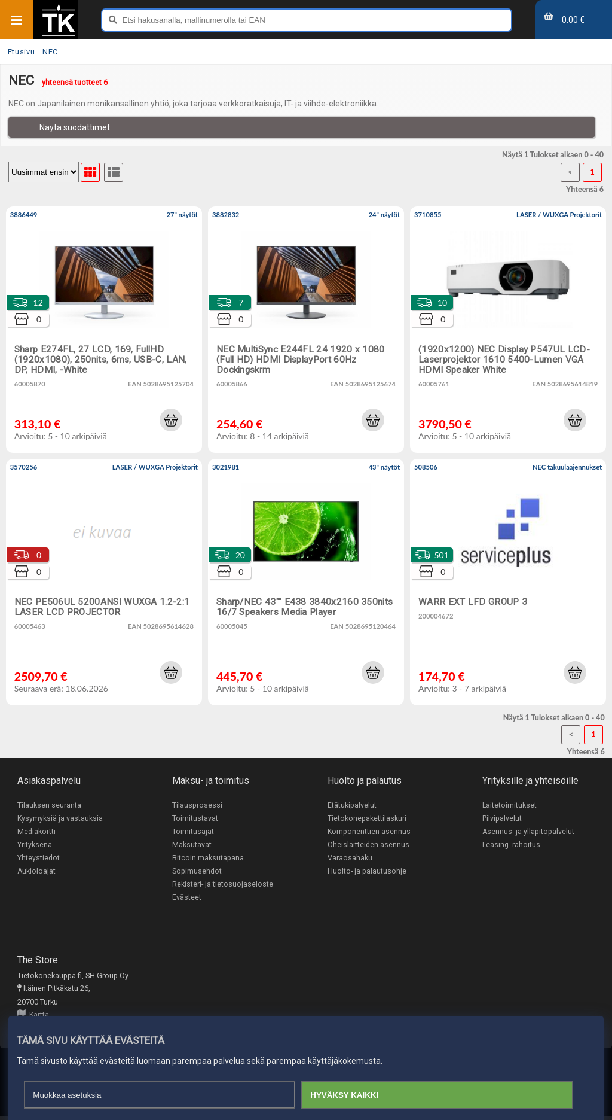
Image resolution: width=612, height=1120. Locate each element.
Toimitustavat (195, 818)
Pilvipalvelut (502, 818)
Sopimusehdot (197, 872)
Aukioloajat (36, 872)
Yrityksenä (34, 845)
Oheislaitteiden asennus (368, 845)
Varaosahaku (350, 859)
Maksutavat (192, 845)
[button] (171, 420)
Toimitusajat (193, 831)
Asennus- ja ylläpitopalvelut (528, 831)
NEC (50, 51)
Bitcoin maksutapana (208, 859)
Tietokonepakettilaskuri (367, 818)
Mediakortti (36, 831)
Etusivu (21, 51)
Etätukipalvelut (352, 805)
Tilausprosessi (197, 805)
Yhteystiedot (38, 859)
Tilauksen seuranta (49, 805)
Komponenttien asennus (369, 831)
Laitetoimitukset (509, 805)
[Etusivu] (58, 35)
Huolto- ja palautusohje (367, 872)
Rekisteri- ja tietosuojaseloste (222, 886)
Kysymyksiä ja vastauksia (60, 818)
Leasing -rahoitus (511, 845)
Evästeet (186, 900)
